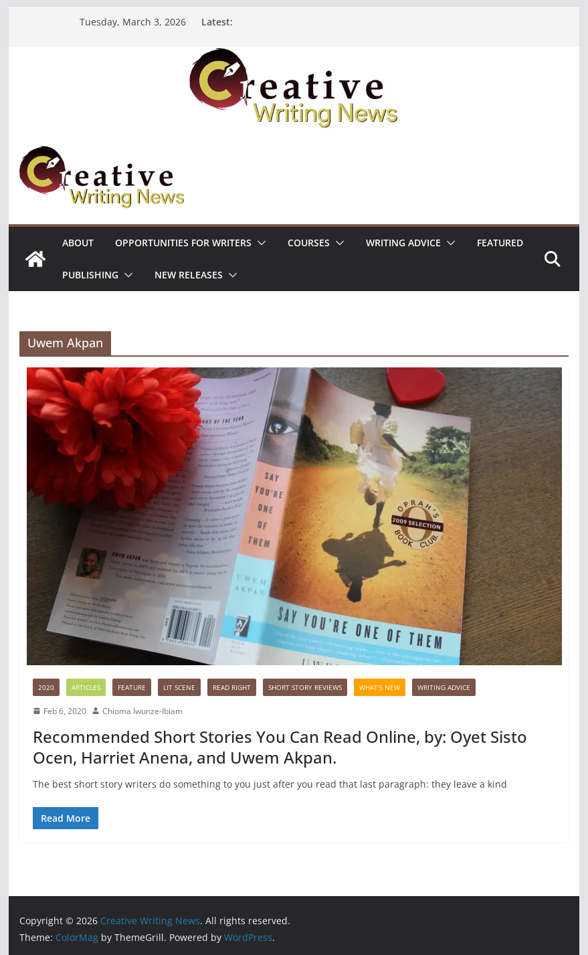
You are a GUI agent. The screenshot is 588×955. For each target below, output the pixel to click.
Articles (86, 687)
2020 (46, 687)
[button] (259, 243)
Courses (309, 242)
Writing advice (403, 242)
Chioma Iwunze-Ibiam (142, 711)
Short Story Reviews (305, 687)
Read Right (232, 687)
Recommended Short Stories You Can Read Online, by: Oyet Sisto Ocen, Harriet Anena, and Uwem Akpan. (280, 746)
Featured (500, 242)
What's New (379, 687)
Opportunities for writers (183, 242)
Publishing (90, 274)
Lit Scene (179, 687)
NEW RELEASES (189, 274)
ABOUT (78, 242)
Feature (132, 687)
